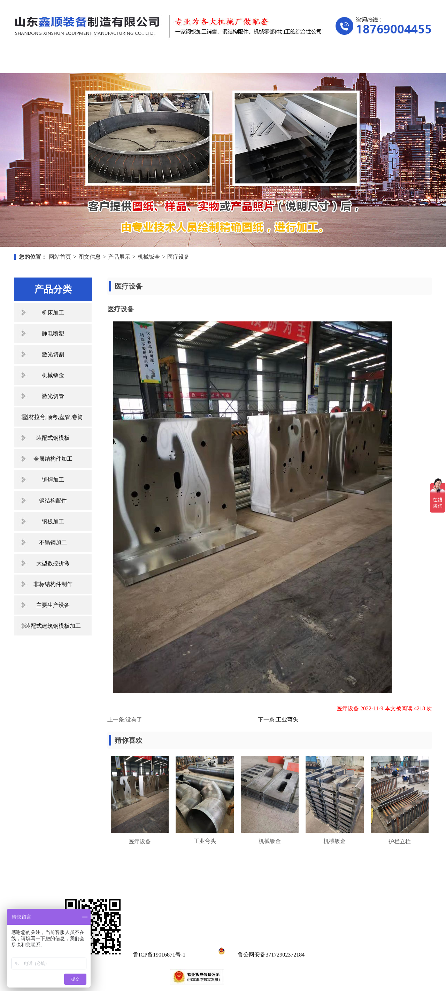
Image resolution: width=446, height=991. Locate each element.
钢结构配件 (53, 501)
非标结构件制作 (52, 584)
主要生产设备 (53, 605)
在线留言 (338, 62)
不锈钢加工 (53, 542)
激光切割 (53, 354)
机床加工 (53, 312)
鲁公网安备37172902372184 (260, 955)
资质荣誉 (279, 62)
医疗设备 (178, 257)
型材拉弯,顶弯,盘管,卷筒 (53, 417)
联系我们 (397, 62)
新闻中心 (220, 62)
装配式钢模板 (53, 438)
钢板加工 (53, 521)
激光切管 (53, 396)
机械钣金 (149, 257)
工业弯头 (287, 720)
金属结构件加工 (52, 459)
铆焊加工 (53, 480)
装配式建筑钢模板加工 (53, 626)
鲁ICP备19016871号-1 (159, 955)
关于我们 (102, 62)
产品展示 (161, 62)
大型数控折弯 (53, 563)
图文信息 (89, 257)
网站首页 (43, 62)
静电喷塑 (53, 333)
